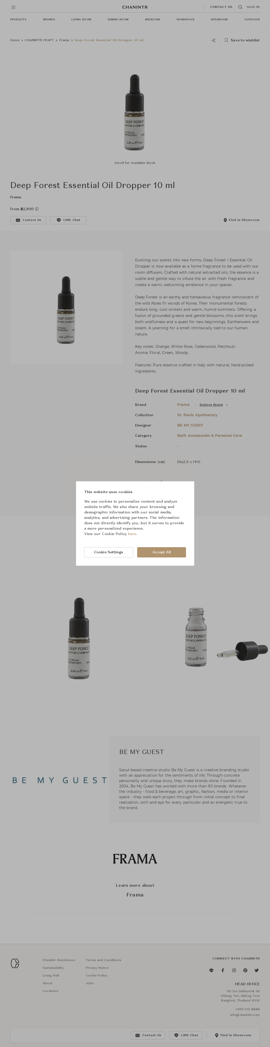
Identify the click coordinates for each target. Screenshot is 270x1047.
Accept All (161, 552)
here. (132, 534)
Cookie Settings (108, 552)
